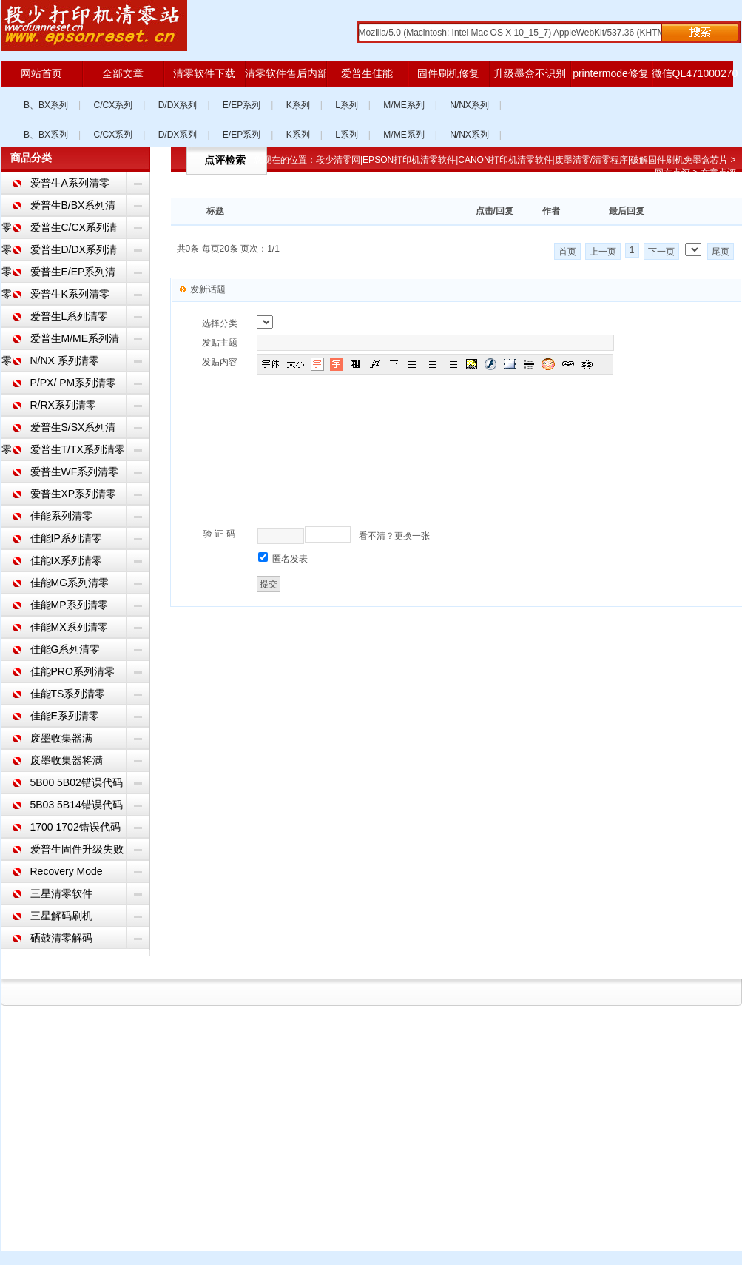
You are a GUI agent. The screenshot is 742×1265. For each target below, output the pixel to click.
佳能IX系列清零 (66, 560)
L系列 (346, 105)
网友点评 (672, 172)
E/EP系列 (241, 105)
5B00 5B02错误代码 (76, 782)
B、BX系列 (46, 105)
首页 (567, 251)
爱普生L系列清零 (69, 316)
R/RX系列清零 (63, 405)
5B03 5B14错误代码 (76, 805)
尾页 (720, 251)
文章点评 (718, 172)
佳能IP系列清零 (66, 538)
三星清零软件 (61, 893)
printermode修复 (611, 73)
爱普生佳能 (367, 73)
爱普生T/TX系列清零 (77, 449)
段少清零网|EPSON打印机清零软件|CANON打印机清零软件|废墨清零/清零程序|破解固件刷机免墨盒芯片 (522, 160)
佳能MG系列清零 (69, 582)
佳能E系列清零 (64, 716)
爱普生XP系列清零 (73, 494)
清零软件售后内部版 (285, 73)
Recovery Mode (66, 871)
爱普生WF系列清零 (74, 471)
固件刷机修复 (448, 73)
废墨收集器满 (61, 738)
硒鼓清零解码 (61, 938)
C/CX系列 (113, 105)
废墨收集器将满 (66, 760)
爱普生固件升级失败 (77, 849)
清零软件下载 (204, 73)
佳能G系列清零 (65, 649)
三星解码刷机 (61, 916)
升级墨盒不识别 (529, 73)
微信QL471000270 (692, 73)
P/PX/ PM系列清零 (73, 383)
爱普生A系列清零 (69, 183)
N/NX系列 (469, 105)
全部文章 (123, 73)
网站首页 (41, 73)
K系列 (298, 105)
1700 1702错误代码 (75, 827)
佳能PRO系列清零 (72, 671)
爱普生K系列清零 (69, 294)
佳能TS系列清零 (68, 693)
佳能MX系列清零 (69, 627)
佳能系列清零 (61, 516)
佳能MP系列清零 (69, 605)
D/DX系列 (178, 105)
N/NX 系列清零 (64, 360)
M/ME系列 (403, 105)
